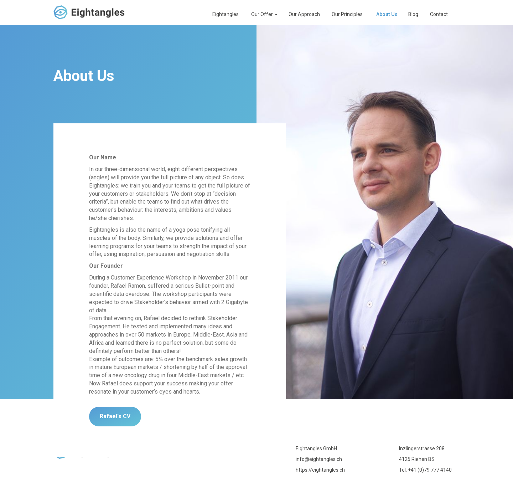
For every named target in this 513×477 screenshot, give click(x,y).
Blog (413, 14)
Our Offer (264, 14)
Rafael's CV (115, 416)
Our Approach (304, 14)
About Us (387, 14)
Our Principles (347, 14)
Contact (439, 14)
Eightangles (225, 14)
